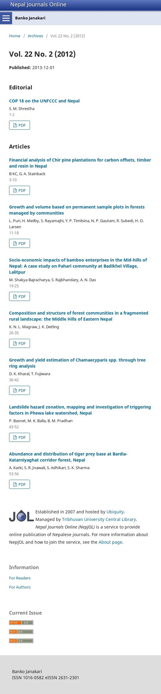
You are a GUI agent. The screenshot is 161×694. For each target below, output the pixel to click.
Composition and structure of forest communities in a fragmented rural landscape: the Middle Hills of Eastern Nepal (78, 316)
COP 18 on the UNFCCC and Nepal (44, 101)
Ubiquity (115, 512)
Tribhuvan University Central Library (99, 519)
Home (14, 35)
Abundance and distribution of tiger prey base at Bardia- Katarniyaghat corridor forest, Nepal (68, 457)
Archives (35, 35)
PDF (22, 125)
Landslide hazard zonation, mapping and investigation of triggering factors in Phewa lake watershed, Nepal (80, 410)
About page (110, 542)
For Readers (20, 578)
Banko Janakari (30, 18)
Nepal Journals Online (38, 4)
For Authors (20, 587)
